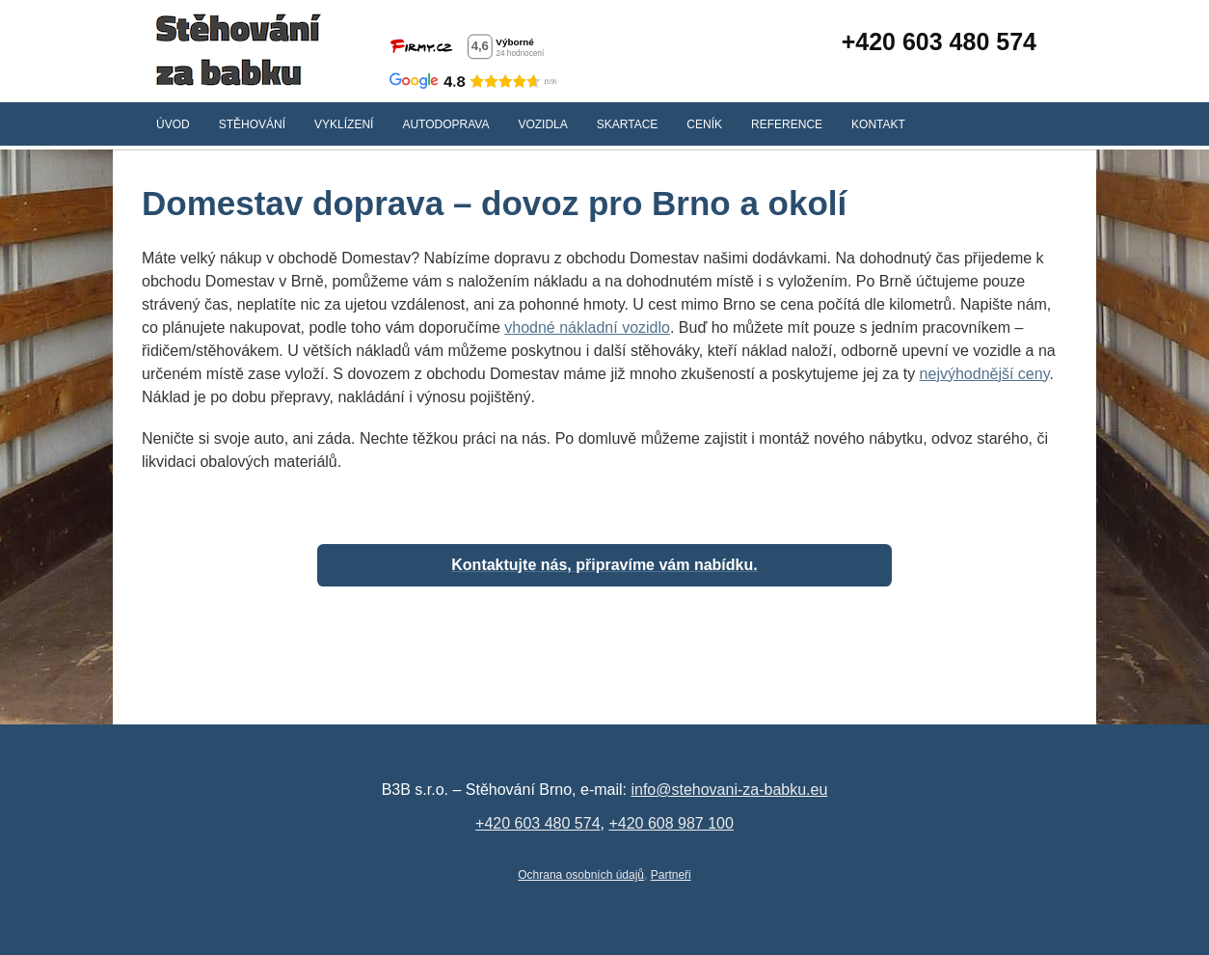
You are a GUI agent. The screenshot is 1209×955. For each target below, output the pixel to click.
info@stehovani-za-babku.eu (729, 789)
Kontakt (878, 124)
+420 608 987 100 (670, 823)
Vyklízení (343, 124)
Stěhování (252, 124)
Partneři (671, 875)
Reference (786, 124)
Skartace (627, 124)
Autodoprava (445, 124)
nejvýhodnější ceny (985, 374)
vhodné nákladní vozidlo (587, 327)
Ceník (704, 124)
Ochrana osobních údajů (581, 875)
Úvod (173, 124)
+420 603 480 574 (939, 41)
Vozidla (542, 124)
